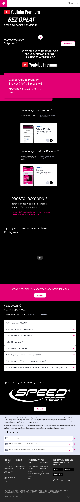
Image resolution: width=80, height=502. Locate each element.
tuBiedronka (43, 468)
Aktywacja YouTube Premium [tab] (38, 315)
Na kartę (30, 471)
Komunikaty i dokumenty (35, 490)
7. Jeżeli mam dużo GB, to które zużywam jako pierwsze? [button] (26, 361)
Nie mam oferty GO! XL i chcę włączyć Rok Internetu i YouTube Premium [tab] (29, 157)
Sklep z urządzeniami (33, 466)
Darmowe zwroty (8, 466)
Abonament (31, 468)
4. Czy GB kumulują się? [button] (14, 342)
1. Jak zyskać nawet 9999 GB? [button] (16, 323)
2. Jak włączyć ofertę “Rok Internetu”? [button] (19, 329)
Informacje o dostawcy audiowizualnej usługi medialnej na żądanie (25, 492)
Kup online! (68, 44)
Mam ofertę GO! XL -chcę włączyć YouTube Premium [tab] (47, 157)
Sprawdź (40, 295)
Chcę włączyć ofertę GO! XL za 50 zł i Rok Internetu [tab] (48, 116)
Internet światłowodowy (34, 473)
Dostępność (7, 481)
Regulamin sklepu (53, 492)
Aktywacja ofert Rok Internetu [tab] (15, 315)
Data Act (66, 490)
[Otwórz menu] (78, 3)
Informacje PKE (24, 491)
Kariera (5, 475)
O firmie (7, 490)
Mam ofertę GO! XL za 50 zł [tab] (27, 115)
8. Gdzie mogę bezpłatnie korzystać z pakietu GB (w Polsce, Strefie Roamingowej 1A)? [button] (36, 368)
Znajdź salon (19, 463)
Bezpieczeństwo (55, 491)
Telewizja (30, 476)
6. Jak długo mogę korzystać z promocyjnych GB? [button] (23, 355)
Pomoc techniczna (8, 468)
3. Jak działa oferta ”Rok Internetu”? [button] (19, 336)
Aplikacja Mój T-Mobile (21, 468)
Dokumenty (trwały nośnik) (40, 491)
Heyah (41, 471)
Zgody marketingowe (11, 491)
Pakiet (29, 478)
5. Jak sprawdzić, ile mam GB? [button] (17, 348)
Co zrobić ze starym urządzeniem (8, 472)
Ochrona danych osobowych (53, 490)
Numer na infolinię (20, 466)
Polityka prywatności (18, 490)
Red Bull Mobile (44, 466)
